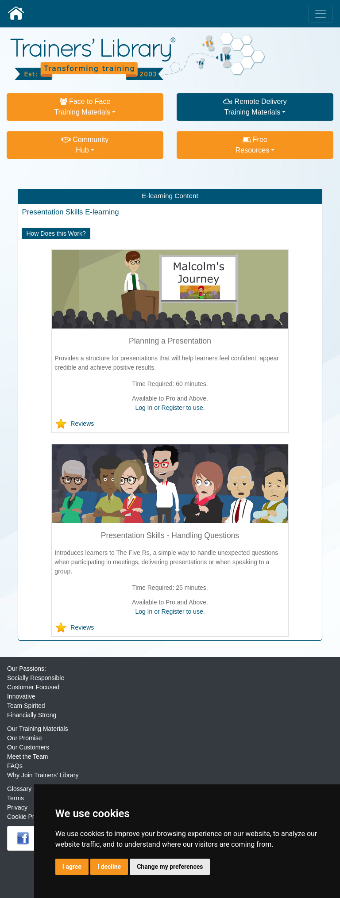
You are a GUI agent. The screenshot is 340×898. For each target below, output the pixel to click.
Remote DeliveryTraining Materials (255, 107)
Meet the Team (27, 756)
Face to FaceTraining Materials (82, 107)
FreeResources (252, 145)
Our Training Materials (37, 728)
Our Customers (28, 747)
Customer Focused (33, 687)
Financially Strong (31, 714)
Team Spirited (26, 705)
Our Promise (24, 737)
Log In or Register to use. (170, 407)
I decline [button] (109, 866)
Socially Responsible (35, 677)
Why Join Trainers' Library (42, 775)
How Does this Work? (55, 233)
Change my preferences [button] (170, 866)
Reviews (82, 423)
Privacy (17, 807)
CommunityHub (85, 145)
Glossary (19, 788)
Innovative (21, 696)
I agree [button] (71, 866)
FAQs (15, 765)
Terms (15, 798)
